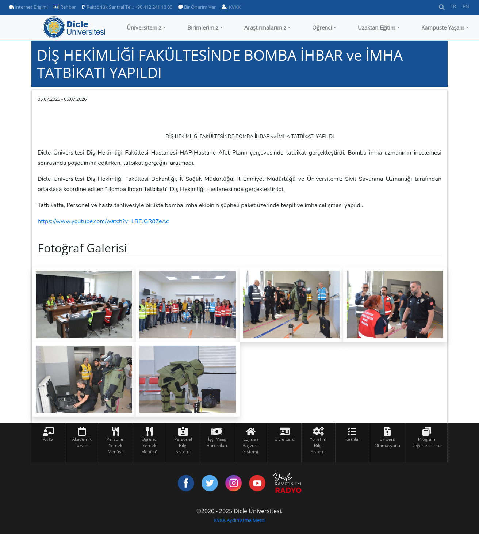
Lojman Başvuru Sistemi (250, 445)
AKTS (48, 439)
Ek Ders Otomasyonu (387, 442)
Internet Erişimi (28, 7)
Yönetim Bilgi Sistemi (318, 445)
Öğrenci (322, 27)
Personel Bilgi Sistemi (183, 445)
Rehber (65, 7)
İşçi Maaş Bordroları (217, 442)
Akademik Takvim (82, 442)
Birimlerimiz (202, 27)
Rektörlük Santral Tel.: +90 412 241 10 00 (127, 7)
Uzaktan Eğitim (376, 27)
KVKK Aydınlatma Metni (239, 520)
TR (453, 6)
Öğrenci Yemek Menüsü (149, 445)
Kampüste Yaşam (442, 27)
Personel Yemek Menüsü (115, 445)
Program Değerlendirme (426, 442)
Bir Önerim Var (197, 7)
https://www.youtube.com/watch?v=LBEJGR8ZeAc (103, 221)
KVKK (231, 7)
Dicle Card (285, 439)
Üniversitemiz (144, 27)
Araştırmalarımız (265, 27)
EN (466, 6)
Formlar (352, 439)
